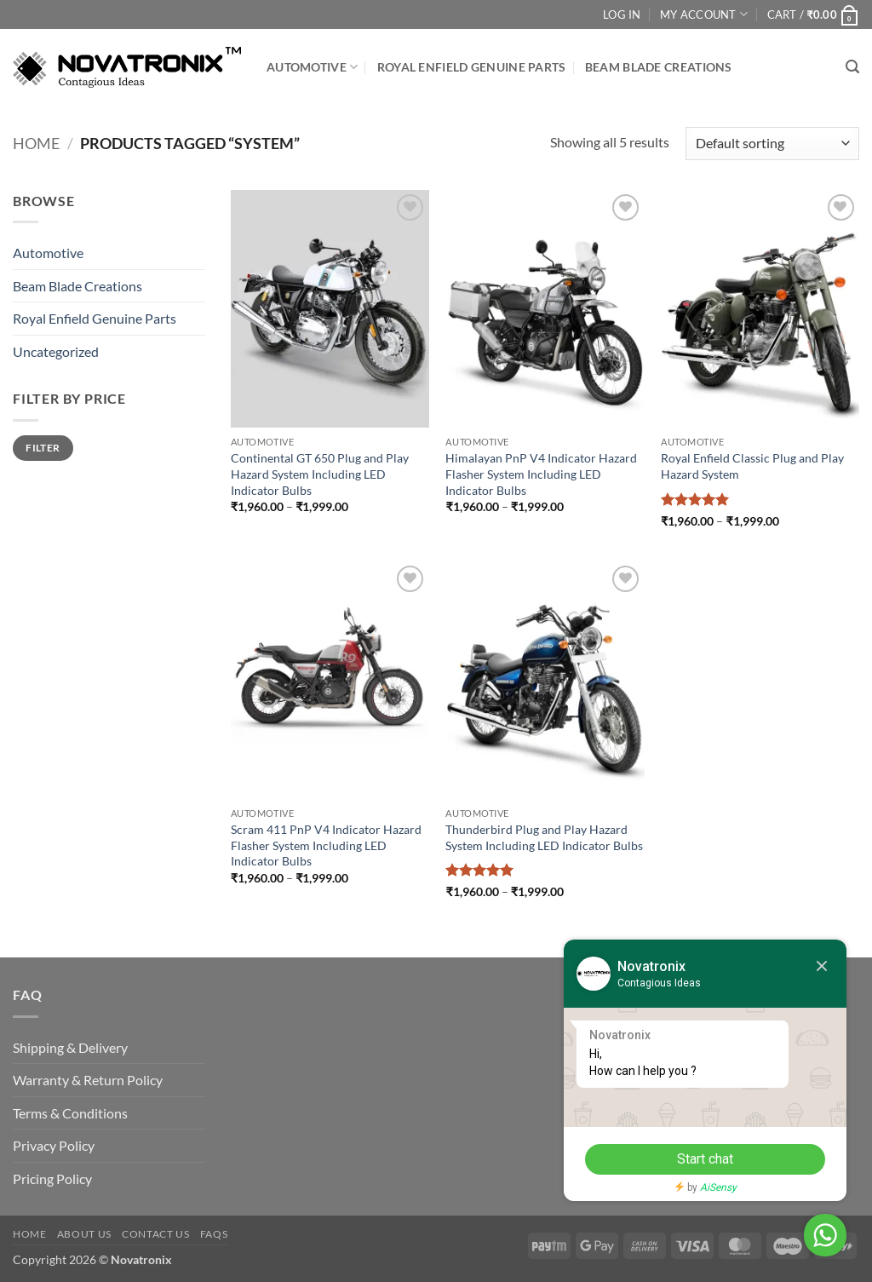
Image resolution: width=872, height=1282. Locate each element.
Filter (43, 447)
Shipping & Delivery (70, 1047)
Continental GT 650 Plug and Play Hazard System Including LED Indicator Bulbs (320, 474)
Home (36, 143)
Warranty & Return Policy (88, 1080)
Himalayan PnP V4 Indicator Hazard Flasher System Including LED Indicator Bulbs (541, 474)
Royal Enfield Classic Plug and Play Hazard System (752, 466)
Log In (622, 14)
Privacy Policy (54, 1145)
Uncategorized (56, 351)
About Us (84, 1233)
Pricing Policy (52, 1178)
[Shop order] (772, 143)
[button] (813, 14)
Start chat (697, 1159)
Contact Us (155, 1233)
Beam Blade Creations (658, 67)
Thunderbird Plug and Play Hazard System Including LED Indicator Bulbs (544, 837)
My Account (704, 14)
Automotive (312, 67)
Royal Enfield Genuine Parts (471, 67)
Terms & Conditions (70, 1113)
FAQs (213, 1233)
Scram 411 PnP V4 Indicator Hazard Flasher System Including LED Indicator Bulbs (326, 845)
